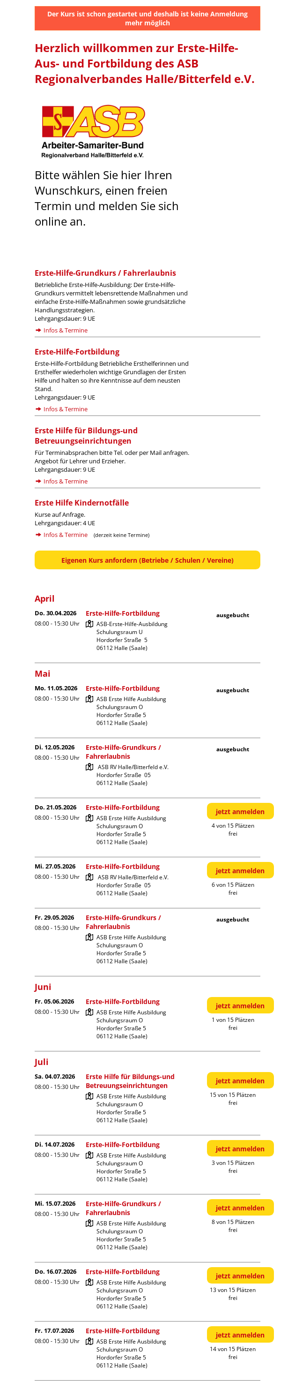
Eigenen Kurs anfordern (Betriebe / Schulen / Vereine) (147, 560)
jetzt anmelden (240, 811)
